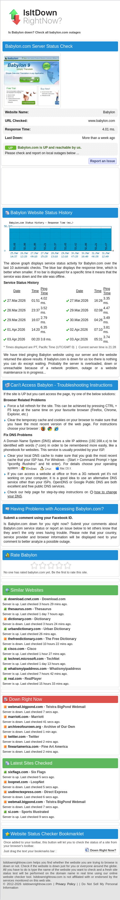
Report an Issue (102, 161)
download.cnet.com (23, 599)
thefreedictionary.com (25, 639)
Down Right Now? (100, 850)
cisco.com (16, 649)
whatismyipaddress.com (27, 669)
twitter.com (16, 737)
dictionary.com (19, 619)
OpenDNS (60, 482)
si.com (13, 812)
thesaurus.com (20, 609)
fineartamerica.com (23, 747)
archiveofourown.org (24, 727)
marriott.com (18, 717)
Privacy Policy (65, 884)
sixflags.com (18, 772)
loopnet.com (18, 782)
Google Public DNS (88, 482)
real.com (15, 679)
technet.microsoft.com (26, 659)
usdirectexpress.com (24, 792)
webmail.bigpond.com (25, 707)
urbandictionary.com (24, 629)
